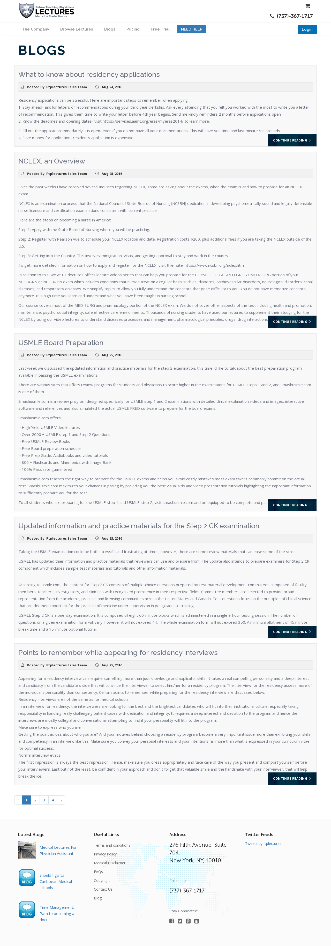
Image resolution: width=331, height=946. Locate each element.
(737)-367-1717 (291, 16)
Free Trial (160, 29)
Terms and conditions (112, 845)
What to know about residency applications (89, 74)
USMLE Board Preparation (60, 343)
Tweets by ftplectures (263, 843)
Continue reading (292, 140)
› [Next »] (61, 799)
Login (307, 29)
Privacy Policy (105, 854)
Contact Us (103, 889)
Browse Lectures (76, 29)
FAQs (98, 871)
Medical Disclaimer (109, 862)
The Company (35, 29)
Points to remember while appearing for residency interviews (118, 653)
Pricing (133, 29)
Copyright (102, 880)
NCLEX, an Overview (51, 161)
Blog (98, 898)
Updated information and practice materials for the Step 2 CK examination (138, 526)
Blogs (109, 29)
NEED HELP (191, 29)
